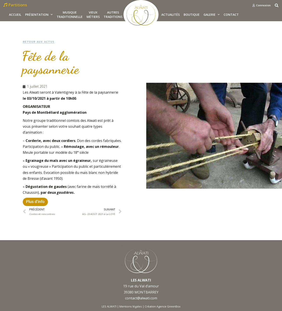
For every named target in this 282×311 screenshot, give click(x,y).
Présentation (39, 14)
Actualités (170, 14)
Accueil (15, 14)
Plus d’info (35, 201)
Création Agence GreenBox (163, 306)
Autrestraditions (113, 14)
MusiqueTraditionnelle (70, 14)
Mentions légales (130, 306)
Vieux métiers (93, 14)
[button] (261, 5)
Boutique (192, 14)
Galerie (212, 14)
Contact (231, 14)
